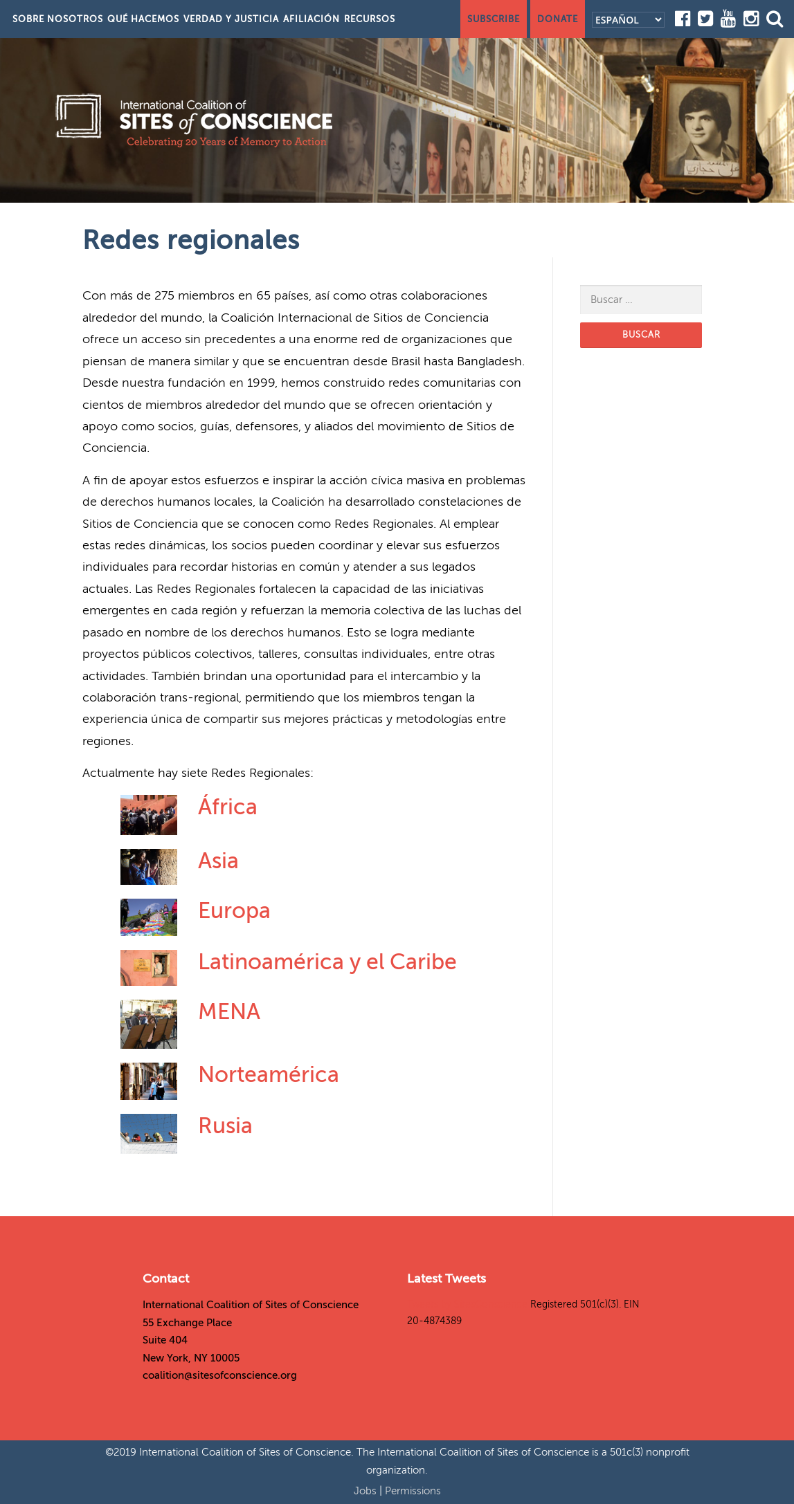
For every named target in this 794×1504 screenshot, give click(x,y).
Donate (557, 19)
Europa (234, 910)
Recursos (369, 19)
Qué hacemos (143, 19)
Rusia (225, 1125)
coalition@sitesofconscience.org (220, 1375)
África (228, 806)
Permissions (413, 1490)
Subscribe (493, 19)
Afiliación (311, 19)
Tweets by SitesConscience (467, 1304)
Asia (218, 860)
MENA (229, 1011)
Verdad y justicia (231, 19)
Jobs (366, 1490)
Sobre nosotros (57, 19)
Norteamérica (268, 1074)
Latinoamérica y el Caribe (327, 961)
